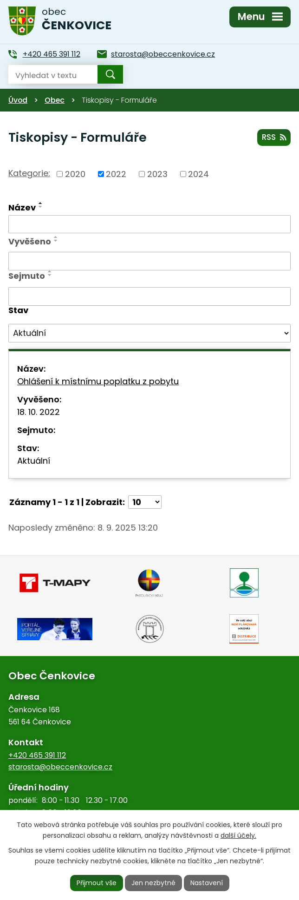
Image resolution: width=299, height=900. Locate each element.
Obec (55, 100)
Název (22, 207)
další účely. (238, 835)
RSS (274, 137)
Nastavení (206, 882)
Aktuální (33, 460)
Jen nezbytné (153, 882)
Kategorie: (29, 173)
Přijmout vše (97, 882)
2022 (116, 174)
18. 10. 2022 (38, 412)
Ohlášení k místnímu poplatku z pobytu (98, 381)
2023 (157, 174)
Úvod (17, 100)
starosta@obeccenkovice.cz (60, 767)
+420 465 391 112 (37, 755)
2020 (75, 174)
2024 (198, 174)
